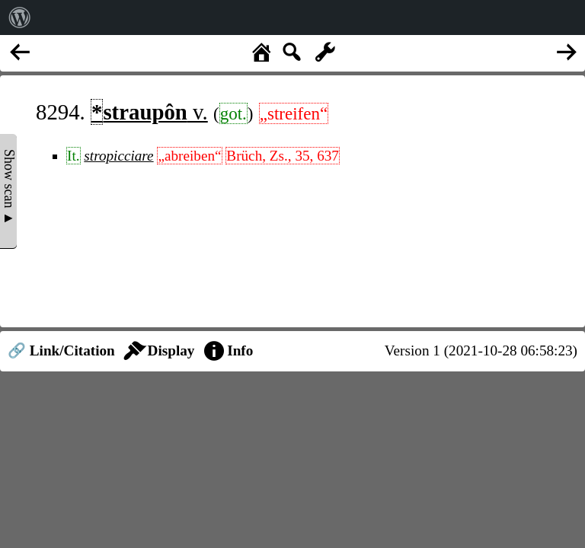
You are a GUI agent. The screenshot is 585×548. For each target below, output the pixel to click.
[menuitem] (20, 17)
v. (149, 112)
